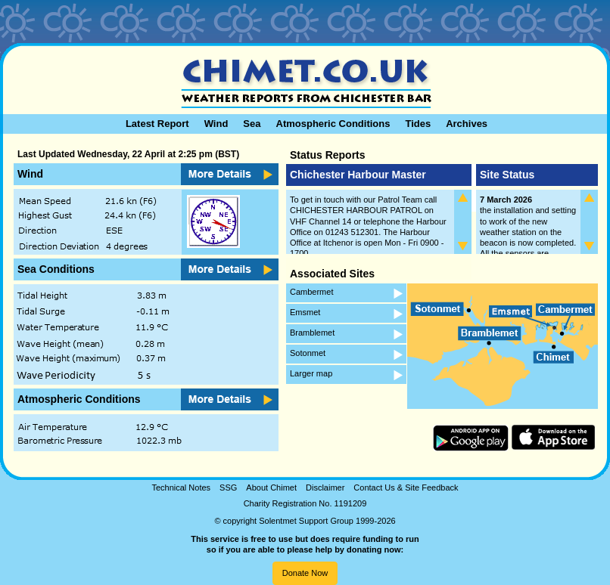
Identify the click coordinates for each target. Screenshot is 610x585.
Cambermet (311, 291)
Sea (251, 123)
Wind (216, 123)
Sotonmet (307, 353)
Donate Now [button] (305, 572)
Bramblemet (312, 332)
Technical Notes (180, 487)
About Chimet (271, 487)
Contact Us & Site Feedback (405, 487)
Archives (466, 123)
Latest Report (157, 123)
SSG (228, 487)
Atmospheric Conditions (333, 123)
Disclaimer (325, 487)
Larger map (311, 373)
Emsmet (305, 312)
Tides (418, 123)
